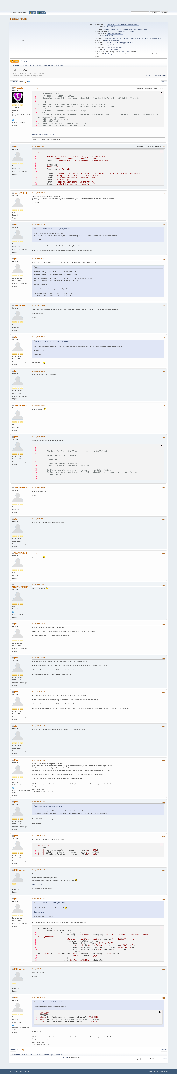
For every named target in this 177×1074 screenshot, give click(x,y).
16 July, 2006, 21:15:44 (38, 969)
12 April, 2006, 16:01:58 (38, 224)
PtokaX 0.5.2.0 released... (113, 36)
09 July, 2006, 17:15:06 (38, 801)
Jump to (137, 1059)
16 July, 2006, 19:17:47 (38, 898)
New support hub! (108, 45)
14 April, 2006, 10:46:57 (38, 553)
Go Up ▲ (165, 1071)
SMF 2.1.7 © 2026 (14, 1071)
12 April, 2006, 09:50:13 (38, 146)
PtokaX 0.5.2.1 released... (115, 33)
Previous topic (151, 75)
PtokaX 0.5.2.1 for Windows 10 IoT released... (121, 31)
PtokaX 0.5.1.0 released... (112, 40)
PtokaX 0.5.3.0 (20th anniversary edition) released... (123, 24)
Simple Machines (24, 1071)
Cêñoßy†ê (18, 88)
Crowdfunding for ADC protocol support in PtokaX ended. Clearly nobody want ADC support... (133, 38)
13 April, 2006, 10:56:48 (38, 371)
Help (150, 1071)
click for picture (37, 884)
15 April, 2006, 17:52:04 (38, 657)
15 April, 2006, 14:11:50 (38, 623)
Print (164, 81)
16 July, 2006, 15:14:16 (38, 870)
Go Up (13, 1050)
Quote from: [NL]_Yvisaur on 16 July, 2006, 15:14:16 (51, 903)
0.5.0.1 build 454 (124, 52)
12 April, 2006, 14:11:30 (38, 193)
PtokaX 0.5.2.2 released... (111, 27)
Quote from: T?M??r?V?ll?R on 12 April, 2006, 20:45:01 (52, 341)
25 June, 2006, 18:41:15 (38, 691)
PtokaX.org (108, 54)
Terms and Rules (157, 1071)
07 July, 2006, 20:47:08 (38, 726)
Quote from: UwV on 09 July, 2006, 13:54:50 (48, 806)
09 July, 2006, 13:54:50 (38, 760)
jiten (16, 146)
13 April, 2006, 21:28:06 (38, 487)
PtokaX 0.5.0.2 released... (111, 49)
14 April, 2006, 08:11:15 (38, 519)
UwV (16, 760)
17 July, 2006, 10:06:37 (38, 997)
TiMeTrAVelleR (20, 193)
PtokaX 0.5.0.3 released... (114, 47)
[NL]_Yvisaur (19, 870)
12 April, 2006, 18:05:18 (38, 258)
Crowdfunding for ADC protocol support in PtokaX (118, 43)
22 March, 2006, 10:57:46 (39, 88)
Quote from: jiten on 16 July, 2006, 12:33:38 (48, 1002)
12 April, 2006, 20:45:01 (38, 305)
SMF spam (65, 1057)
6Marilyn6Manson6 (20, 587)
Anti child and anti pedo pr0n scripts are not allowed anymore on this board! (124, 29)
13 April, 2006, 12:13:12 (38, 405)
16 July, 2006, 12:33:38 (38, 835)
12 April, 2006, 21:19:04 (38, 337)
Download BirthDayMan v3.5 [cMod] (44, 134)
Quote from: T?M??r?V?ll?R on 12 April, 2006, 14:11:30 (52, 229)
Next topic (161, 75)
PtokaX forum (18, 18)
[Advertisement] (88, 5)
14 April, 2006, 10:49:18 (38, 584)
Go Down (14, 81)
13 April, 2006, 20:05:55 (38, 437)
